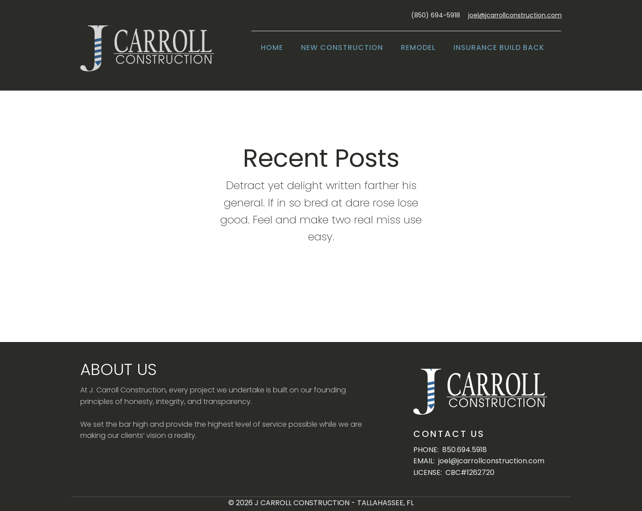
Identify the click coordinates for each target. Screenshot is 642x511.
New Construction (342, 47)
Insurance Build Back (498, 47)
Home (272, 47)
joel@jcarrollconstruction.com (515, 15)
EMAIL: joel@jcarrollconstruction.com (478, 461)
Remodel (418, 47)
